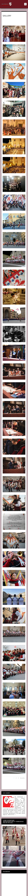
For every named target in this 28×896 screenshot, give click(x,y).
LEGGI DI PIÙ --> (12, 814)
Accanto (22, 778)
